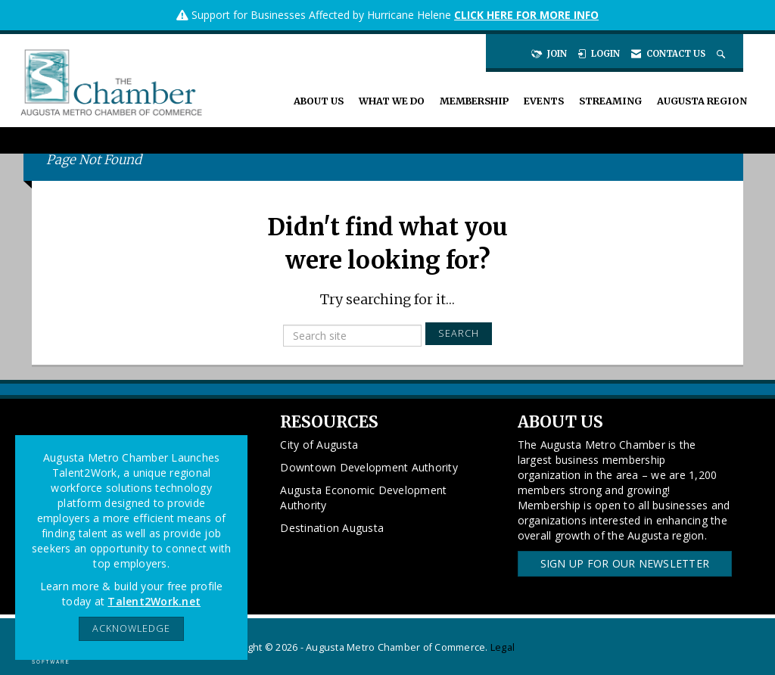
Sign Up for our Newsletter (625, 563)
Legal (502, 647)
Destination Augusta (332, 528)
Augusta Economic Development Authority (363, 497)
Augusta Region (702, 101)
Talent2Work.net (154, 601)
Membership (474, 101)
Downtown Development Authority (369, 467)
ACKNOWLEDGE (131, 628)
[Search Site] (722, 53)
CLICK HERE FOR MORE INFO (526, 15)
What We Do (392, 101)
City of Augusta (319, 444)
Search (458, 333)
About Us (319, 101)
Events (544, 101)
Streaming (610, 101)
